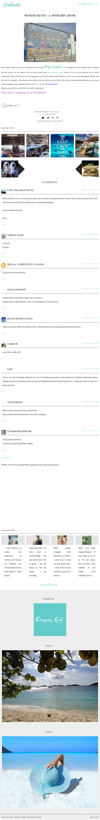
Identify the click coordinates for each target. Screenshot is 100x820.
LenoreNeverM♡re (19, 431)
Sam (9, 369)
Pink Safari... (37, 540)
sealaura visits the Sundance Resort (13, 145)
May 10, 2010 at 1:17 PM (91, 289)
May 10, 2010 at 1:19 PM (91, 318)
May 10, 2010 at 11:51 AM (90, 190)
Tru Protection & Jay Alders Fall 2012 (87, 145)
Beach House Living (20, 318)
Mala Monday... (62, 540)
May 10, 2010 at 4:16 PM (91, 368)
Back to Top (94, 817)
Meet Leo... (87, 540)
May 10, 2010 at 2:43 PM (91, 343)
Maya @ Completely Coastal (25, 264)
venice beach (58, 121)
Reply (3, 224)
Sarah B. (12, 343)
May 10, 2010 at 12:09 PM (90, 234)
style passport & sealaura (13, 540)
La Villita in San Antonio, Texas (38, 145)
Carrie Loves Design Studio (31, 817)
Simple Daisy (15, 235)
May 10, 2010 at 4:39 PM (91, 402)
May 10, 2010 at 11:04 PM (90, 431)
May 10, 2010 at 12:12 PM (90, 264)
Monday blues (47, 121)
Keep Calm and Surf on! (62, 145)
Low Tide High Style (20, 190)
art (40, 121)
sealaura (9, 817)
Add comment (6, 458)
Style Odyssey (16, 289)
